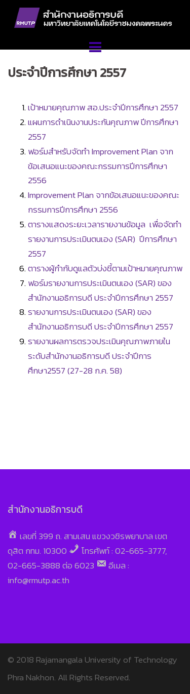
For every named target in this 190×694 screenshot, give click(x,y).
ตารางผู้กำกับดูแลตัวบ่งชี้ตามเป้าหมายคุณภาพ (105, 268)
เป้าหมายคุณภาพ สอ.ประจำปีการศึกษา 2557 (104, 107)
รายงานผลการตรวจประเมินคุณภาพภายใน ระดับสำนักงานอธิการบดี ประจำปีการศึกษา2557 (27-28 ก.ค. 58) (99, 356)
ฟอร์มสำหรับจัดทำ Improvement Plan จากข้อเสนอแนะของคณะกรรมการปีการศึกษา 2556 (100, 166)
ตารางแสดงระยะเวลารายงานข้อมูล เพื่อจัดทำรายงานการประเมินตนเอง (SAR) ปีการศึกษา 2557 (104, 239)
